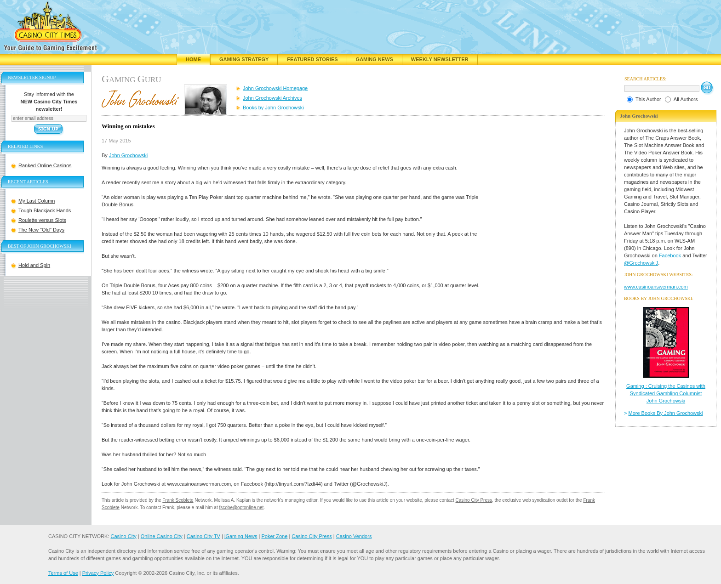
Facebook (670, 255)
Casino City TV (203, 536)
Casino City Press (474, 500)
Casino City (123, 536)
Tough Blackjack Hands (44, 210)
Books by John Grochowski (273, 107)
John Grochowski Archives (272, 98)
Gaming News (374, 59)
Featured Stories (312, 59)
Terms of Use (63, 573)
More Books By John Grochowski (666, 413)
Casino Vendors (354, 536)
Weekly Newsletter (440, 59)
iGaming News (241, 536)
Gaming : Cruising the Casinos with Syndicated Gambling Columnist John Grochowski (665, 393)
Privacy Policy (98, 573)
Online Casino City (162, 536)
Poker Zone (274, 536)
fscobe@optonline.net (241, 507)
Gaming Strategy (244, 59)
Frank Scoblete (177, 500)
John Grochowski (128, 155)
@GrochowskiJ (641, 263)
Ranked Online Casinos (45, 165)
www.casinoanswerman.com (656, 286)
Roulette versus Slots (42, 220)
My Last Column (36, 201)
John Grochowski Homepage (275, 88)
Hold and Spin (34, 265)
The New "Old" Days (41, 229)
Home (193, 59)
